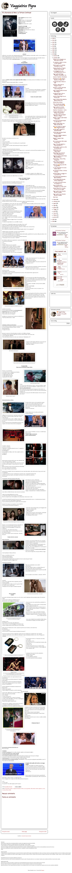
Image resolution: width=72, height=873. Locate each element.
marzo (54, 213)
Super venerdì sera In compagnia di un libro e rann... (60, 186)
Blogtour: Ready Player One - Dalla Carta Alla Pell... (59, 124)
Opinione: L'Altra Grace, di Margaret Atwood (58, 85)
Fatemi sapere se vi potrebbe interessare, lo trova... (59, 66)
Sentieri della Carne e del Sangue (60, 278)
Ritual (59, 254)
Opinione (40, 788)
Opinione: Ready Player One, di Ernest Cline (59, 97)
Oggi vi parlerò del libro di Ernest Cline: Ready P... (60, 91)
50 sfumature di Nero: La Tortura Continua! (60, 171)
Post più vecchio (43, 831)
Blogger (42, 870)
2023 (53, 42)
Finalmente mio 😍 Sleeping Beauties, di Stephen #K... (59, 79)
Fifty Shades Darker (34, 788)
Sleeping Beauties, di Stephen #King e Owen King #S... (59, 69)
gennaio (55, 217)
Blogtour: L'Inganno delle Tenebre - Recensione (60, 118)
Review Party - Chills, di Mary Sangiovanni (59, 159)
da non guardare (27, 788)
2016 (53, 219)
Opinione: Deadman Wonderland (60, 77)
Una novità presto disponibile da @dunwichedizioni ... (59, 177)
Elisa (58, 232)
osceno (43, 788)
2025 (53, 38)
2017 (53, 54)
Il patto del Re (59, 272)
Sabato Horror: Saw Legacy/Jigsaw (57, 150)
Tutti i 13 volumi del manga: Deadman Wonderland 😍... (59, 104)
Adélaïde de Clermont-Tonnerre (61, 269)
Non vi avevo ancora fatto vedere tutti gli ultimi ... (60, 142)
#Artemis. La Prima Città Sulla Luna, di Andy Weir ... (59, 88)
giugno (54, 207)
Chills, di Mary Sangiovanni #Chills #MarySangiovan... (58, 162)
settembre (55, 201)
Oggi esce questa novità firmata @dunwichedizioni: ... (60, 156)
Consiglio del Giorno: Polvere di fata (59, 82)
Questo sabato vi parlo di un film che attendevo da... (60, 148)
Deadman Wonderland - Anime (59, 110)
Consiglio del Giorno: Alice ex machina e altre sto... (59, 94)
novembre (55, 58)
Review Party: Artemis (57, 102)
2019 (53, 50)
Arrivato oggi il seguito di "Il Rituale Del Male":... (58, 130)
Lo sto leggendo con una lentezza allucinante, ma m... (59, 71)
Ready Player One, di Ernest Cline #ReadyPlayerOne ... (59, 153)
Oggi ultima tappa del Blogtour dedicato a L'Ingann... (59, 115)
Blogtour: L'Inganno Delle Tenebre (58, 139)
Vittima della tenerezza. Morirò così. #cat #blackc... (59, 133)
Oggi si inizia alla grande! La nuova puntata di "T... (59, 145)
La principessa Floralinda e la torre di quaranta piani (61, 261)
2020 (53, 48)
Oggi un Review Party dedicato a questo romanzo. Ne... (60, 100)
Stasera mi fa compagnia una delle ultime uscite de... (59, 60)
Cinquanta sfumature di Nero (18, 788)
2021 (53, 46)
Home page (24, 831)
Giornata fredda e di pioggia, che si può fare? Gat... (59, 174)
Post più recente (6, 831)
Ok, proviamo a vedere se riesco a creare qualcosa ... (59, 63)
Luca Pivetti (61, 280)
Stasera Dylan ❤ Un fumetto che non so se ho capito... (59, 189)
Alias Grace (55, 197)
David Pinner (60, 255)
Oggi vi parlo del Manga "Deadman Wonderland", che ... (60, 74)
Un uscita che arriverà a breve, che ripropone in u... (59, 183)
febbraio (55, 215)
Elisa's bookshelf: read (60, 251)
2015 (53, 221)
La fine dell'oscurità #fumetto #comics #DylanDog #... (59, 180)
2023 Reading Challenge (60, 240)
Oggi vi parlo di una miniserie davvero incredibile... (59, 192)
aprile (54, 211)
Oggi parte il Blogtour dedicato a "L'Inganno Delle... (59, 136)
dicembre (55, 56)
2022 (53, 44)
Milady (59, 267)
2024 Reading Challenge (60, 230)
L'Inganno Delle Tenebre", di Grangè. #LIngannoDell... (59, 112)
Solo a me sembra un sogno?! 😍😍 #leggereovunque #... (59, 127)
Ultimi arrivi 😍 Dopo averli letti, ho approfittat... (59, 165)
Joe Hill (62, 274)
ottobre (54, 199)
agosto (54, 203)
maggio (55, 209)
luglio (54, 205)
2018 (53, 52)
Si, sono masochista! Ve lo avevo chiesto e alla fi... (59, 168)
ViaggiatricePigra (61, 312)
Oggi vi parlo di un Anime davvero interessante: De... (59, 107)
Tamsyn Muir (61, 264)
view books (66, 237)
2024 (53, 40)
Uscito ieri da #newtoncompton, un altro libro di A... (59, 121)
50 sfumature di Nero (9, 788)
